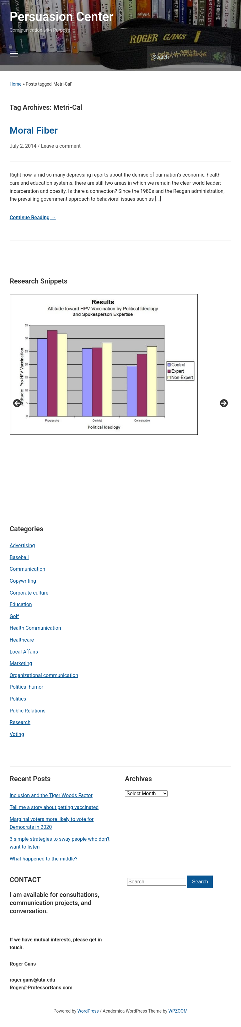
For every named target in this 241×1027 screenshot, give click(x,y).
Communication (27, 569)
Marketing (21, 663)
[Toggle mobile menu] (14, 54)
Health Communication (35, 628)
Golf (14, 616)
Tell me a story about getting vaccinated (54, 807)
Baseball (19, 557)
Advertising (22, 545)
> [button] (223, 403)
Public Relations (28, 711)
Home (16, 84)
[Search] (181, 57)
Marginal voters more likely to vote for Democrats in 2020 (52, 823)
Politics (18, 699)
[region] (121, 405)
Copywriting (23, 581)
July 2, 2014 (23, 146)
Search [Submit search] (221, 57)
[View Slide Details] (104, 364)
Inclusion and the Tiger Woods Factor (51, 795)
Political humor (26, 687)
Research (20, 722)
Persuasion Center (62, 16)
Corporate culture (29, 593)
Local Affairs (24, 652)
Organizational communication (44, 675)
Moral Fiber (34, 130)
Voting (17, 734)
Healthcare (22, 640)
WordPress (88, 1011)
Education (21, 604)
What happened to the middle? (44, 859)
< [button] (17, 403)
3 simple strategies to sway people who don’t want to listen (60, 843)
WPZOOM (178, 1011)
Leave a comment (61, 146)
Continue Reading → (33, 217)
